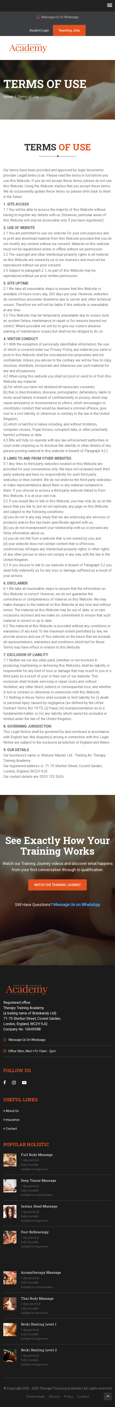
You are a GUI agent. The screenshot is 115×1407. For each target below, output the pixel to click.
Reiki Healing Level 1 (38, 1324)
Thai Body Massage (37, 1298)
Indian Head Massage (39, 1206)
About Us (11, 1111)
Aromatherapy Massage (41, 1272)
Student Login (39, 30)
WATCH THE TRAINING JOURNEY (57, 885)
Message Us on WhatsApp (76, 904)
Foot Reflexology (35, 1232)
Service (54, 1397)
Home (8, 97)
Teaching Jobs (69, 30)
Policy (68, 1397)
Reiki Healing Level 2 (39, 1350)
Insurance (11, 1120)
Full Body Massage (37, 1154)
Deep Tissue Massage (38, 1180)
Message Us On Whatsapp (58, 17)
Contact (10, 1128)
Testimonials (35, 1397)
